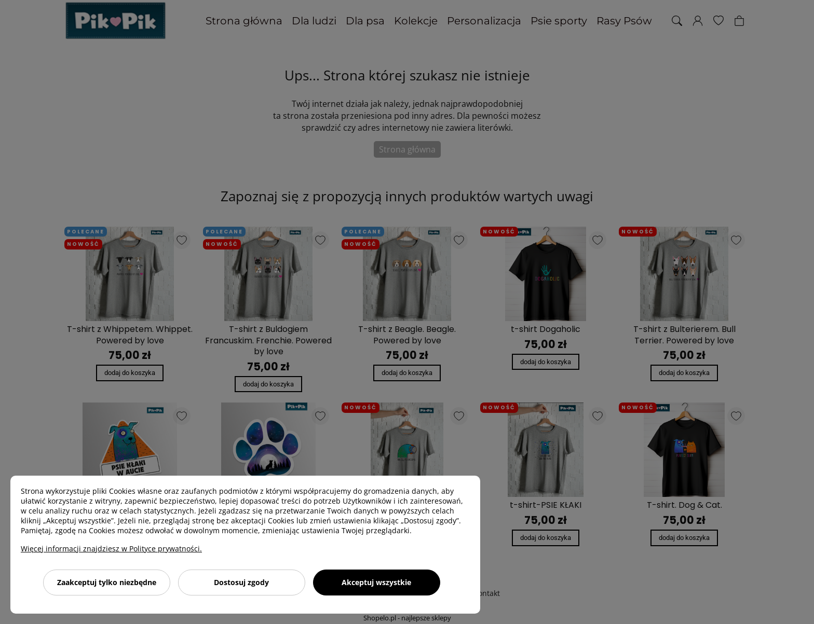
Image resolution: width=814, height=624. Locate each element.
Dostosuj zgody (241, 582)
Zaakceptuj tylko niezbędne (106, 582)
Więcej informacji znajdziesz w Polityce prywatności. (111, 548)
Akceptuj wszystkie (376, 582)
